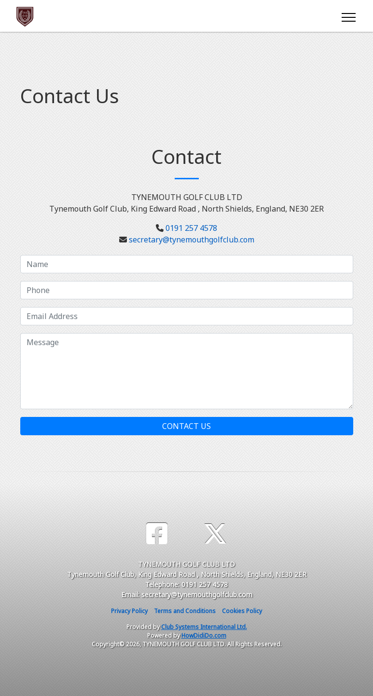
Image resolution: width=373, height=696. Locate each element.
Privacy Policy (129, 611)
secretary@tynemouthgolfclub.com (191, 239)
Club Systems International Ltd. (204, 627)
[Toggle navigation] (348, 16)
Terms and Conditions (185, 611)
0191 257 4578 (191, 228)
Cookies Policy (242, 611)
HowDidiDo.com (203, 635)
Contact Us (186, 426)
